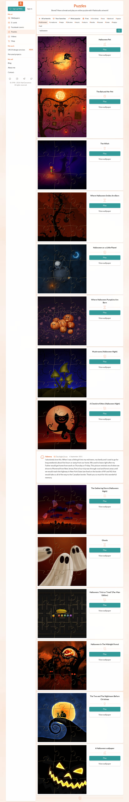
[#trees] (107, 22)
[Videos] (20, 36)
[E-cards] (20, 22)
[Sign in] (30, 9)
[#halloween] (43, 22)
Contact (11, 72)
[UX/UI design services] (20, 50)
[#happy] (114, 22)
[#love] (103, 19)
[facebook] (10, 78)
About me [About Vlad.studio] (11, 68)
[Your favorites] (59, 19)
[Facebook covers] (20, 27)
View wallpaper (105, 55)
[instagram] (17, 78)
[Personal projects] (20, 54)
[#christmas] (95, 19)
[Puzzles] (20, 32)
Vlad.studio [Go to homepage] (20, 4)
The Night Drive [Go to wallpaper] (61, 457)
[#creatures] (53, 22)
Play (105, 49)
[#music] (77, 22)
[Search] (119, 31)
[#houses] (100, 22)
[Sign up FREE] (16, 9)
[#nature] (85, 22)
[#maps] (61, 22)
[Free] (85, 19)
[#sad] (40, 26)
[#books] (92, 22)
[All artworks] (45, 19)
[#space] (118, 19)
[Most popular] (74, 19)
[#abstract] (110, 19)
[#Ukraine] (69, 22)
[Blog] (20, 63)
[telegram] (24, 78)
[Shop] (20, 41)
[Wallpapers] (20, 18)
